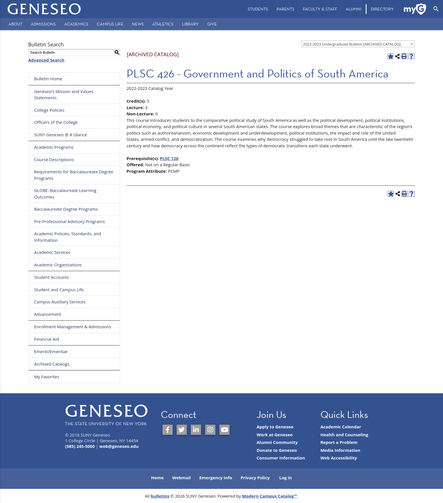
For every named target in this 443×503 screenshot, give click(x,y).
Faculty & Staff (320, 9)
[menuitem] (257, 9)
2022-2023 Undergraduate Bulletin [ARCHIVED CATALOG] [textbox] (352, 44)
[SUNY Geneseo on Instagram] (210, 430)
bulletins (160, 496)
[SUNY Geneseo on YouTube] (224, 430)
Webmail (181, 477)
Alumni (353, 9)
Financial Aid (46, 339)
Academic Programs (54, 147)
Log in (285, 477)
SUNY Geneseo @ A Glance (60, 134)
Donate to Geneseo (276, 450)
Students (258, 9)
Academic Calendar (340, 426)
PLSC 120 (169, 158)
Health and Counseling (344, 434)
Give (212, 24)
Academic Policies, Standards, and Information (67, 237)
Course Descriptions (54, 159)
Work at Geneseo (274, 434)
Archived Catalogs (51, 364)
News (138, 24)
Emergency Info (215, 477)
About (15, 24)
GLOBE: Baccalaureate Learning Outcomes (65, 193)
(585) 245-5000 (80, 446)
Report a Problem (339, 442)
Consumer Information (280, 458)
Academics (76, 24)
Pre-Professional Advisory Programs (69, 221)
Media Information (340, 450)
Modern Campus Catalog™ (269, 496)
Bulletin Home (48, 78)
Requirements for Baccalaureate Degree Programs (73, 175)
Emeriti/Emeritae (51, 351)
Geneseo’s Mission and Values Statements (63, 94)
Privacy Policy (255, 477)
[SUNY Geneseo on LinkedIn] (196, 430)
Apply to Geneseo (274, 426)
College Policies (49, 110)
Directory (382, 9)
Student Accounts (51, 277)
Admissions (43, 24)
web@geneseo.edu (119, 446)
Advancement (47, 314)
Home (157, 477)
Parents (285, 9)
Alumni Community (277, 442)
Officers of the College (56, 122)
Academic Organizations (58, 264)
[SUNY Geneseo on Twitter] (182, 430)
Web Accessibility (338, 458)
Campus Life (110, 24)
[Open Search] (436, 9)
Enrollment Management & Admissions (72, 326)
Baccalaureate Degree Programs (66, 209)
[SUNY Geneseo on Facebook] (167, 430)
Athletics (163, 24)
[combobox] (358, 43)
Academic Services (52, 252)
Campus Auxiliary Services (60, 302)
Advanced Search (46, 60)
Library (190, 24)
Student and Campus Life (59, 289)
